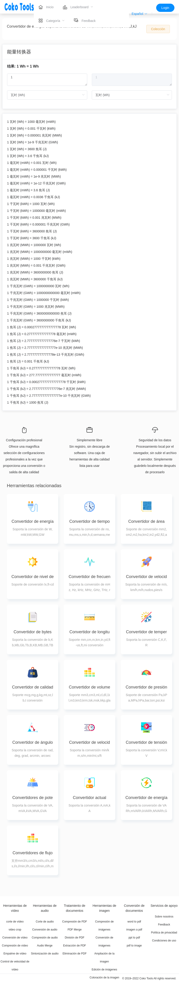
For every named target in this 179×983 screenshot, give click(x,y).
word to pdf (134, 921)
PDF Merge (75, 929)
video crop (15, 929)
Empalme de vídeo (14, 953)
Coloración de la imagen (104, 977)
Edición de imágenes (104, 969)
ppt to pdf (134, 937)
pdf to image (134, 945)
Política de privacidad (164, 932)
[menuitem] (46, 7)
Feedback (164, 924)
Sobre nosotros (164, 916)
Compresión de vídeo (15, 945)
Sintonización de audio (45, 953)
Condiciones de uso (164, 940)
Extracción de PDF (74, 945)
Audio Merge (45, 945)
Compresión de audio (45, 937)
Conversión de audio (44, 929)
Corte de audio (45, 921)
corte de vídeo (15, 921)
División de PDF (74, 937)
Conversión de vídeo (14, 937)
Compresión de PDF (74, 921)
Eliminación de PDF (75, 953)
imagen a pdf (134, 929)
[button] (139, 13)
